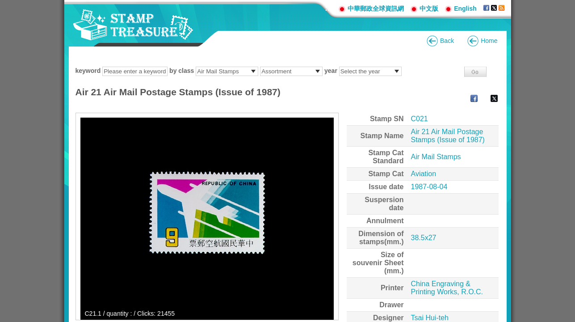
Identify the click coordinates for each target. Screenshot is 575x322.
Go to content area (4, 4)
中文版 (429, 8)
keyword (88, 70)
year (330, 70)
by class (181, 70)
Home (489, 40)
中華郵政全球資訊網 (376, 8)
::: (328, 8)
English (465, 8)
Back (447, 40)
